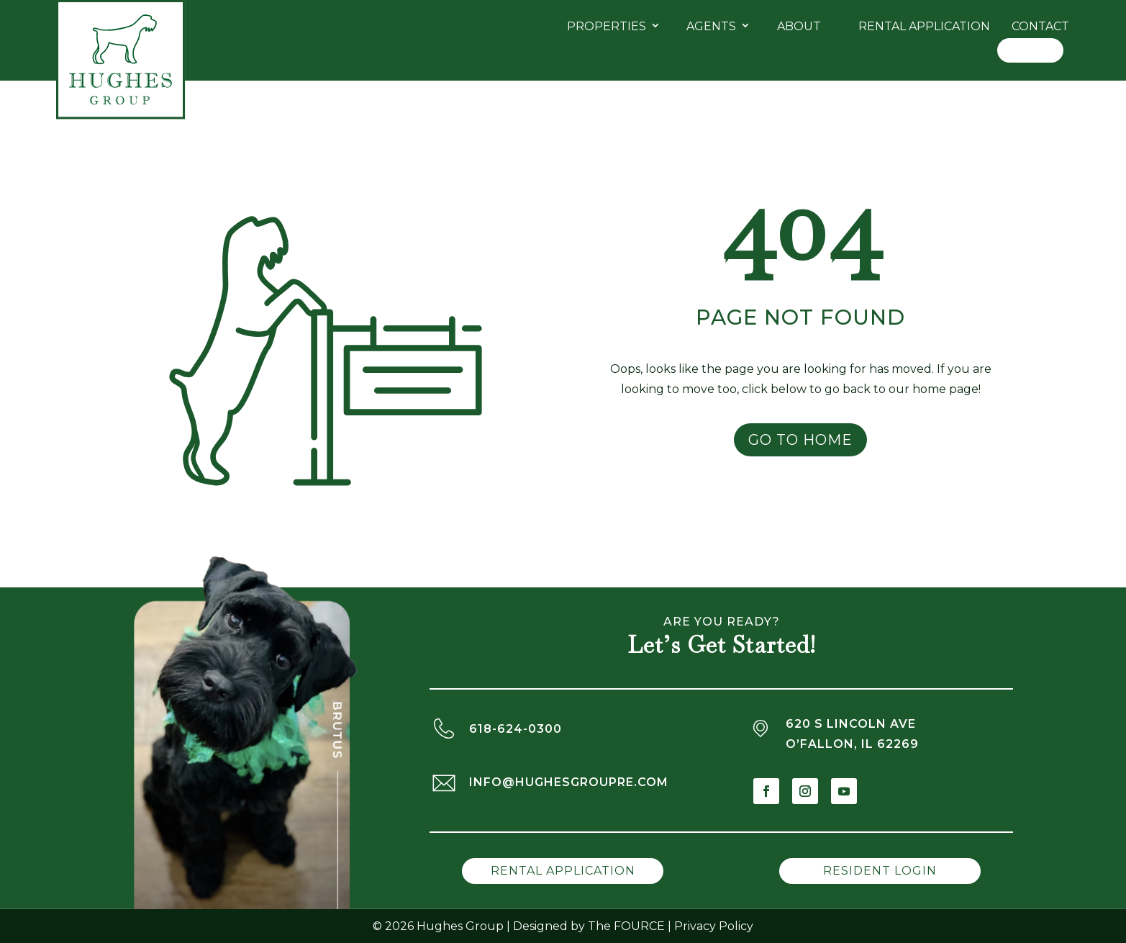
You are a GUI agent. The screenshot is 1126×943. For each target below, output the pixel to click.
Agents (711, 26)
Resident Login (880, 870)
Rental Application (924, 26)
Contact (1040, 26)
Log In (1030, 50)
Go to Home (800, 439)
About (799, 26)
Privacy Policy (713, 926)
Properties (606, 26)
